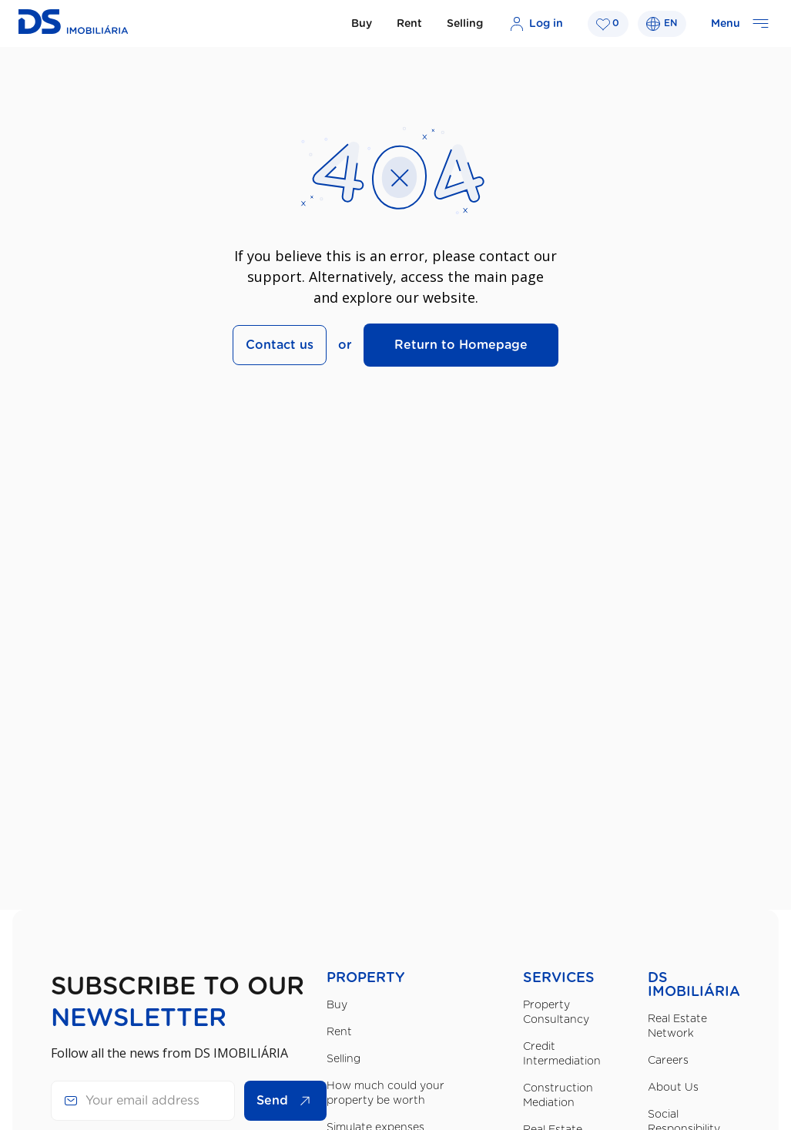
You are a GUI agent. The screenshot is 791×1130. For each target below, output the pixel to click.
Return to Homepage (461, 345)
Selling (465, 23)
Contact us (279, 345)
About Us (673, 1087)
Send (287, 1101)
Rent (409, 23)
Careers (668, 1060)
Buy (361, 23)
